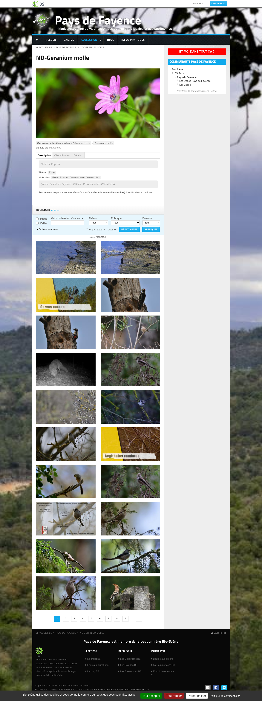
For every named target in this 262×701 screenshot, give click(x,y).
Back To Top (220, 633)
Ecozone (147, 218)
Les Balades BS (129, 665)
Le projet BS (94, 658)
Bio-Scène (177, 69)
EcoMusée (185, 84)
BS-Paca (179, 73)
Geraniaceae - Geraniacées (85, 177)
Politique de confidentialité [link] (225, 695)
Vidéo (43, 223)
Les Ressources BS (131, 671)
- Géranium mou (63, 143)
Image (43, 218)
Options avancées (48, 229)
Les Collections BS (130, 658)
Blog (110, 40)
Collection (90, 40)
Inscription (198, 3)
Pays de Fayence (98, 20)
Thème (93, 218)
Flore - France (60, 177)
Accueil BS (45, 47)
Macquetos (55, 147)
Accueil (51, 40)
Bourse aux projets (163, 658)
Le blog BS (93, 671)
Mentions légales (140, 689)
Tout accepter (151, 695)
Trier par (91, 229)
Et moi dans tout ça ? (197, 51)
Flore (52, 172)
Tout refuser (174, 695)
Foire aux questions (97, 665)
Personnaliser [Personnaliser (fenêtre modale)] (197, 695)
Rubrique (116, 218)
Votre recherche (60, 218)
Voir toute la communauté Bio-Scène (197, 91)
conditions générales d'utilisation (111, 689)
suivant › (139, 619)
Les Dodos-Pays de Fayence (195, 80)
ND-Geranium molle (92, 47)
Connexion (218, 3)
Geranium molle (103, 143)
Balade (69, 40)
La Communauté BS (164, 665)
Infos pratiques (133, 40)
